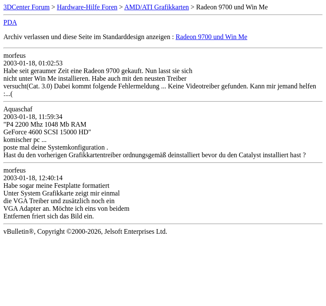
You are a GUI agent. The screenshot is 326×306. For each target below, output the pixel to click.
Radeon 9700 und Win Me (211, 36)
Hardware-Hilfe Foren (87, 7)
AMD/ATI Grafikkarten (156, 7)
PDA (10, 22)
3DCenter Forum (26, 7)
